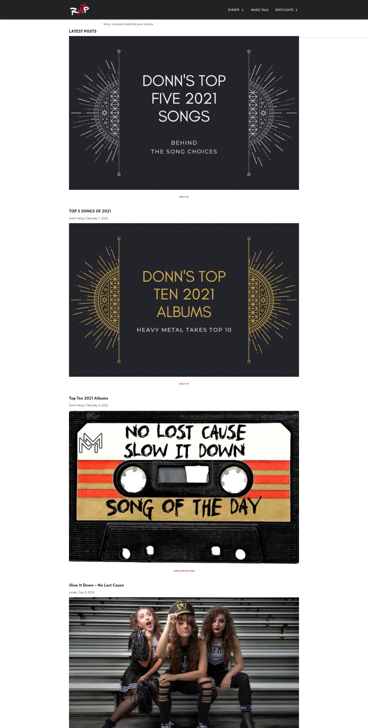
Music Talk (259, 10)
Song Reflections (184, 571)
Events (233, 10)
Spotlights (284, 10)
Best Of (184, 197)
